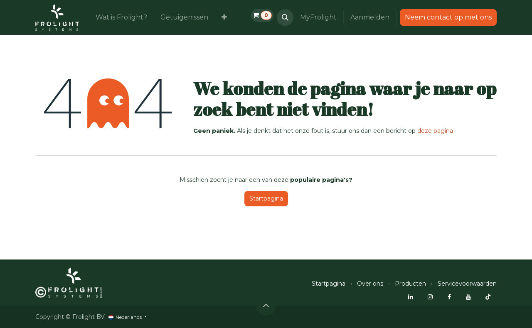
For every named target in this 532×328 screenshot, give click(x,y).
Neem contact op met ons (448, 17)
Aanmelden (369, 17)
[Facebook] (449, 296)
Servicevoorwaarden (467, 283)
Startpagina (266, 198)
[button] (285, 17)
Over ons (370, 283)
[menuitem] (121, 17)
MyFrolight (318, 17)
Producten (410, 283)
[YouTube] (468, 296)
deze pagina (435, 131)
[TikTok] (487, 296)
